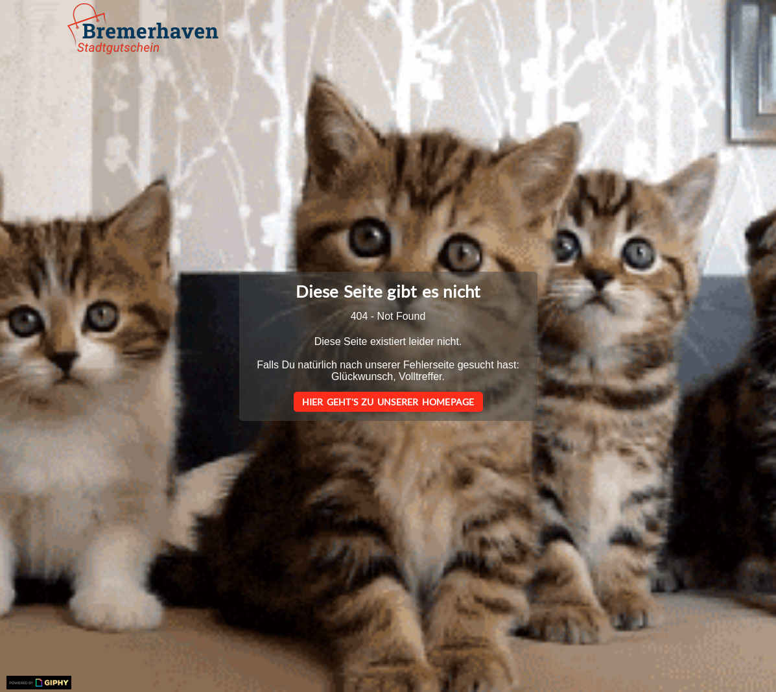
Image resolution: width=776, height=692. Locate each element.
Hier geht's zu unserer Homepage (388, 401)
